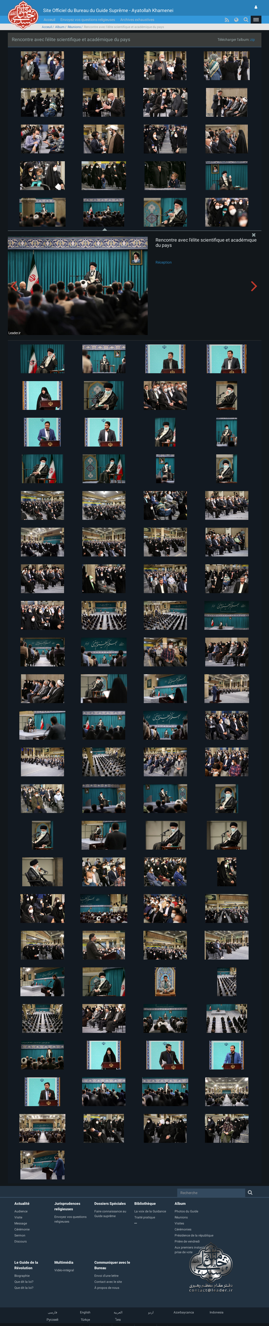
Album (60, 27)
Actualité (22, 1203)
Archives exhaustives (137, 20)
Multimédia (63, 1262)
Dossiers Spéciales (110, 1203)
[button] (256, 20)
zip (252, 39)
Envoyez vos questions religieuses (87, 20)
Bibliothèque (145, 1203)
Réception (164, 262)
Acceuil (49, 20)
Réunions (74, 27)
